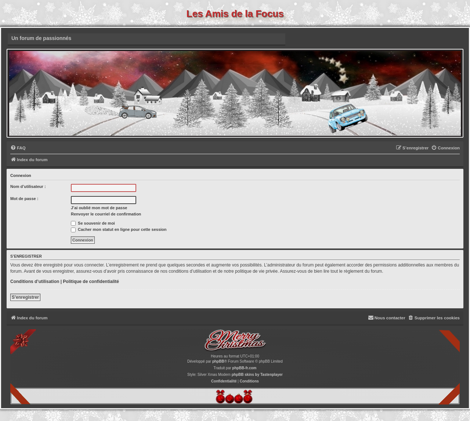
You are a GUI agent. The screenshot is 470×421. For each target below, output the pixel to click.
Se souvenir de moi (93, 223)
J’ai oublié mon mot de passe (99, 208)
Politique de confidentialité (91, 281)
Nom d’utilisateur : (28, 186)
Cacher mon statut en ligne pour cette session (119, 229)
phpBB (218, 361)
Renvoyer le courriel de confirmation (106, 214)
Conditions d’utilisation (34, 281)
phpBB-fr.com (244, 368)
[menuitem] (18, 148)
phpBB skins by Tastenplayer (257, 375)
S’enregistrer (25, 297)
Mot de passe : (24, 198)
